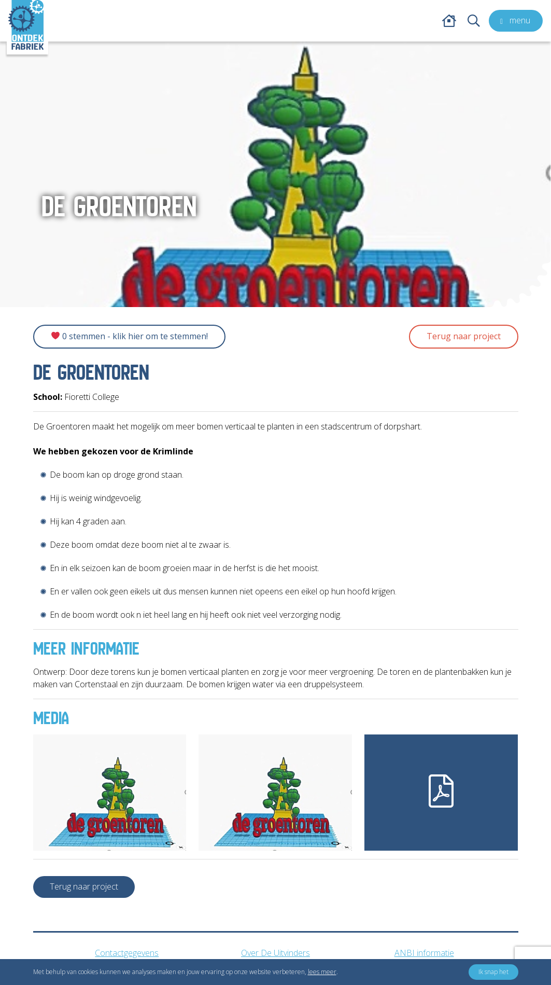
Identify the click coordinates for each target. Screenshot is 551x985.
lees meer (322, 971)
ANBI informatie (424, 953)
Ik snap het (493, 971)
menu (513, 20)
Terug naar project (464, 336)
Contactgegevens (127, 953)
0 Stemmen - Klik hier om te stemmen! (129, 336)
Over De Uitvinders (275, 953)
